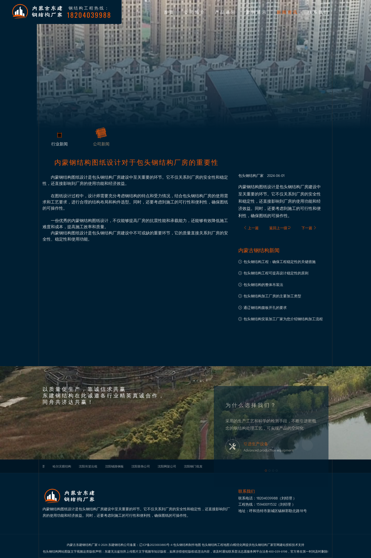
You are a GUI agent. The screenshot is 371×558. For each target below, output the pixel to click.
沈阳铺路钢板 (114, 466)
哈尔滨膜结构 (62, 466)
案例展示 (256, 12)
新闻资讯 (287, 12)
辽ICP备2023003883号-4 (155, 545)
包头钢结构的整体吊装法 (263, 284)
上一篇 (251, 227)
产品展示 (226, 12)
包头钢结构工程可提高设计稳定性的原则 (275, 272)
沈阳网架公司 (167, 466)
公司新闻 (101, 144)
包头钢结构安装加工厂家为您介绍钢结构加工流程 (283, 318)
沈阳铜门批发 (193, 466)
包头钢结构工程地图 (216, 545)
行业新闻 (59, 144)
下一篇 (309, 227)
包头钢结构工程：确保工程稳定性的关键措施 (279, 261)
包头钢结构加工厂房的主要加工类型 (272, 295)
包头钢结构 (247, 175)
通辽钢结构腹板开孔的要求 (265, 307)
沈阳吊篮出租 (88, 466)
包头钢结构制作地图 (187, 545)
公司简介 (195, 12)
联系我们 (318, 12)
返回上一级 (280, 227)
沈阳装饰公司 (140, 466)
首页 (169, 12)
